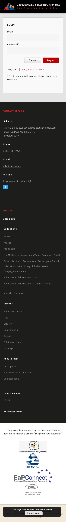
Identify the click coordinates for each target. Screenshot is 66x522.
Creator (8, 323)
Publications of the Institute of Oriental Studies (27, 283)
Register (12, 69)
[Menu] (62, 3)
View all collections (13, 293)
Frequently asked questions (18, 372)
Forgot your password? (34, 69)
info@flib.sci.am (12, 166)
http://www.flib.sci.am (15, 181)
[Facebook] (5, 187)
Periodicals (9, 248)
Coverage (9, 348)
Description (10, 366)
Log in (7, 399)
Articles (7, 242)
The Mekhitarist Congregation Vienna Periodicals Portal (32, 255)
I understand (33, 513)
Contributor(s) (11, 329)
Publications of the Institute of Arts (21, 277)
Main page (9, 218)
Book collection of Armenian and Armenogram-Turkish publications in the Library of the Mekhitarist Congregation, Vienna (32, 266)
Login (10, 31)
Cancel (32, 60)
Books (7, 236)
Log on (50, 60)
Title (6, 317)
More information (44, 509)
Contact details (11, 378)
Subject (7, 336)
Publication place (12, 342)
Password (13, 44)
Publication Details (13, 311)
